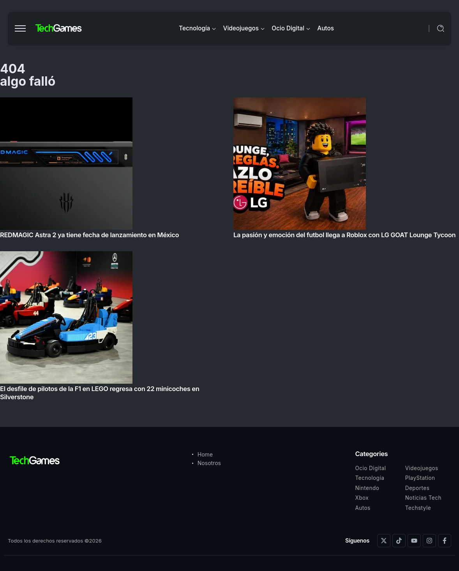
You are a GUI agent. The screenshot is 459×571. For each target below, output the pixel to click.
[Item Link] (229, 251)
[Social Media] (383, 540)
